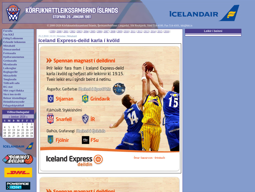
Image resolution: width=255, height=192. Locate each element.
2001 (65, 31)
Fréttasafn (9, 53)
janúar (15, 116)
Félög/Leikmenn (13, 38)
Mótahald (9, 45)
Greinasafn (10, 60)
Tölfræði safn (11, 83)
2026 (22, 116)
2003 (79, 31)
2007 (106, 31)
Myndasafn (10, 64)
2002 (72, 31)
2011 (133, 31)
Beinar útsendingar (15, 98)
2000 (59, 31)
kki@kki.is (186, 25)
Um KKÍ (8, 34)
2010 (126, 31)
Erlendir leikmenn (14, 42)
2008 (112, 31)
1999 (52, 31)
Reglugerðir (10, 71)
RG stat (8, 86)
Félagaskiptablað (13, 105)
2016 (166, 31)
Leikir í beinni (213, 31)
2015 (160, 31)
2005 (92, 31)
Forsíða (7, 30)
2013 (146, 31)
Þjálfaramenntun (13, 56)
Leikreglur (9, 68)
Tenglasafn (9, 79)
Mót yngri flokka (13, 90)
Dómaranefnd (11, 49)
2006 (99, 31)
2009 (119, 31)
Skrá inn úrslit (12, 94)
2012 (139, 31)
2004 (86, 31)
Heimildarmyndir (14, 101)
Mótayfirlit (10, 75)
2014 (153, 31)
